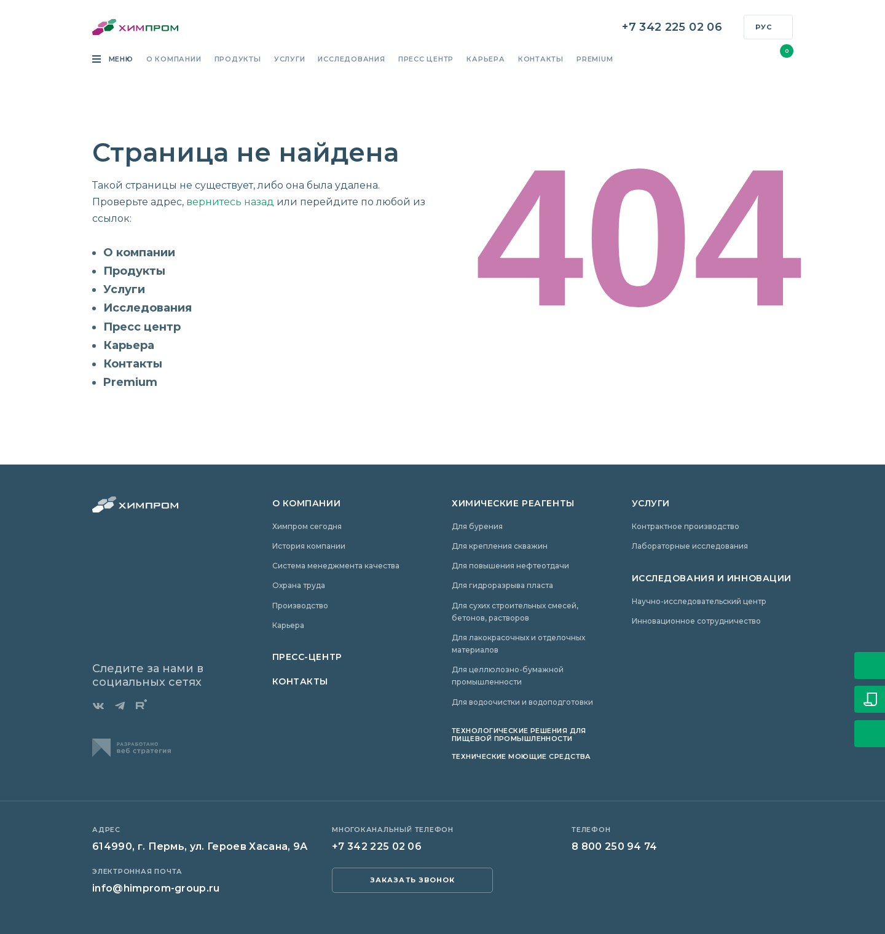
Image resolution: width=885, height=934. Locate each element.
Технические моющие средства (521, 756)
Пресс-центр (307, 656)
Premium (594, 59)
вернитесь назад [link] (230, 202)
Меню (119, 59)
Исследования (351, 59)
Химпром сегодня (307, 526)
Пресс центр (426, 59)
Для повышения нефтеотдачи (510, 565)
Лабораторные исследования (690, 546)
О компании (174, 59)
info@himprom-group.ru (156, 888)
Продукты (237, 59)
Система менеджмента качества (335, 565)
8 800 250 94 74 (615, 846)
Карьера (485, 59)
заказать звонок (412, 880)
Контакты (541, 59)
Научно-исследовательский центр (699, 601)
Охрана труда (298, 585)
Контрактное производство (685, 526)
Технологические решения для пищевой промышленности (519, 734)
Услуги (289, 59)
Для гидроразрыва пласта (502, 585)
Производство (300, 605)
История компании (308, 546)
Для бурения (477, 526)
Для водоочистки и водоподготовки (522, 702)
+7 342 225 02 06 (672, 27)
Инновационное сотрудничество (696, 621)
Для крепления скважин (500, 546)
